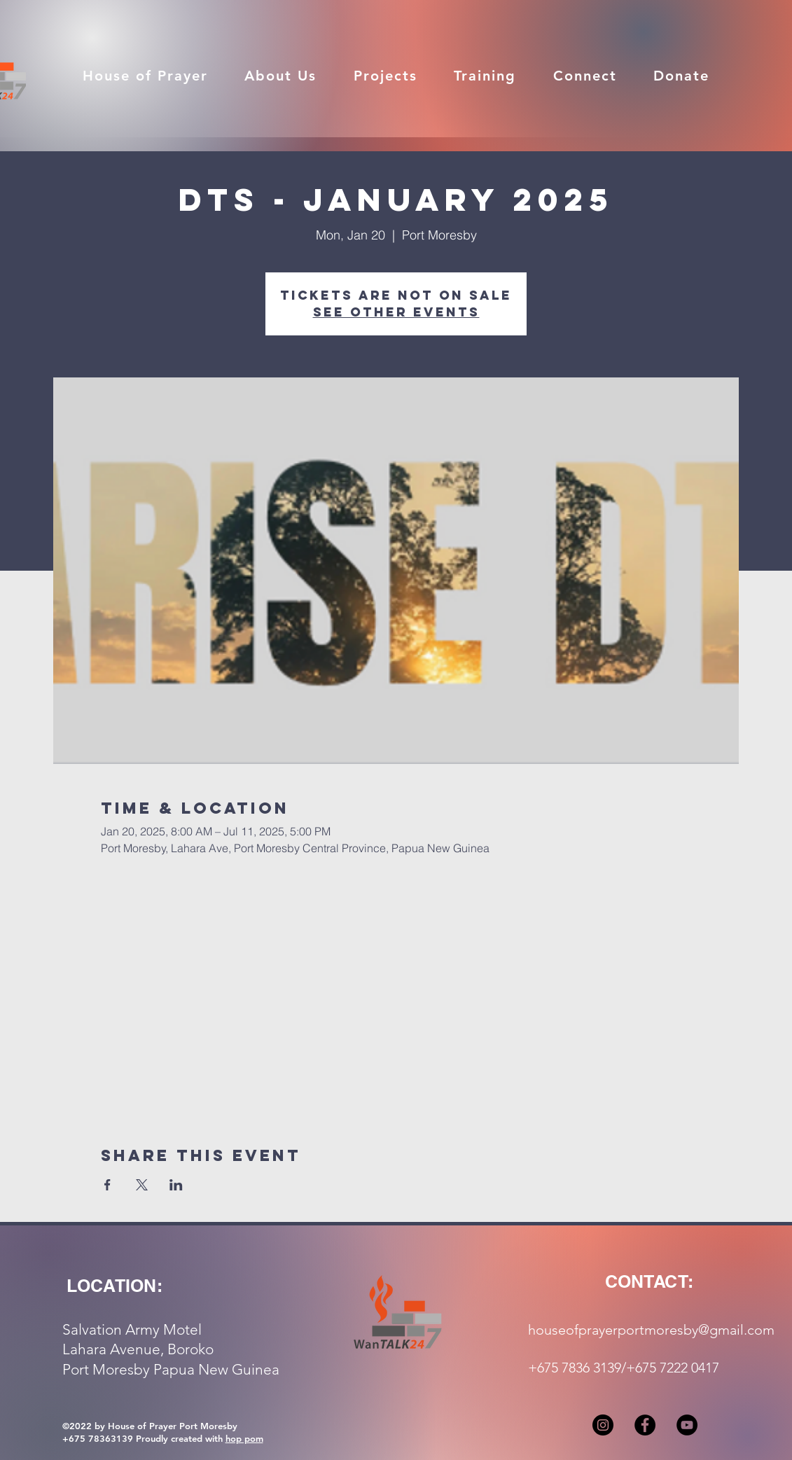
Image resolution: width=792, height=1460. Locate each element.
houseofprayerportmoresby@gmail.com (651, 1329)
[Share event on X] (141, 1184)
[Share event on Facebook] (107, 1184)
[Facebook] (644, 1424)
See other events (396, 312)
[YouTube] (686, 1424)
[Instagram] (602, 1424)
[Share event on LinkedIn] (176, 1184)
